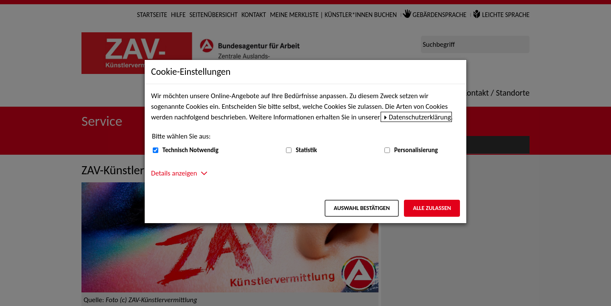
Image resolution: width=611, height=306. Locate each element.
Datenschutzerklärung (420, 117)
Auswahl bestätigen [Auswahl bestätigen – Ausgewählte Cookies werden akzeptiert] (362, 208)
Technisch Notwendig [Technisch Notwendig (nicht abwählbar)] (191, 150)
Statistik (306, 150)
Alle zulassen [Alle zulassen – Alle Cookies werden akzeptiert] (432, 208)
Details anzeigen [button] (174, 173)
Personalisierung (416, 150)
